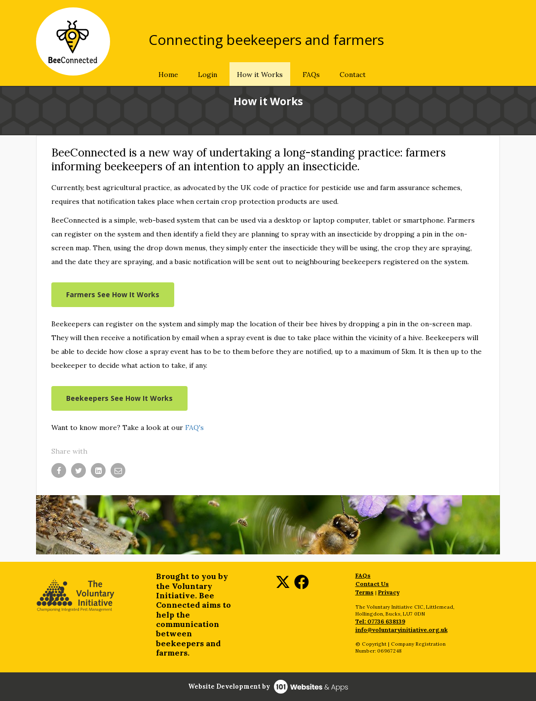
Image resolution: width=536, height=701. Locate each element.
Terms (364, 592)
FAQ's (194, 427)
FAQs (311, 74)
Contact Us (372, 583)
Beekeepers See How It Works (119, 398)
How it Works (260, 74)
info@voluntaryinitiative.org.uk (401, 629)
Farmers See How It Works (112, 294)
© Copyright (370, 644)
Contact (353, 74)
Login (207, 74)
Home (168, 74)
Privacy (388, 592)
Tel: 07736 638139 (380, 621)
